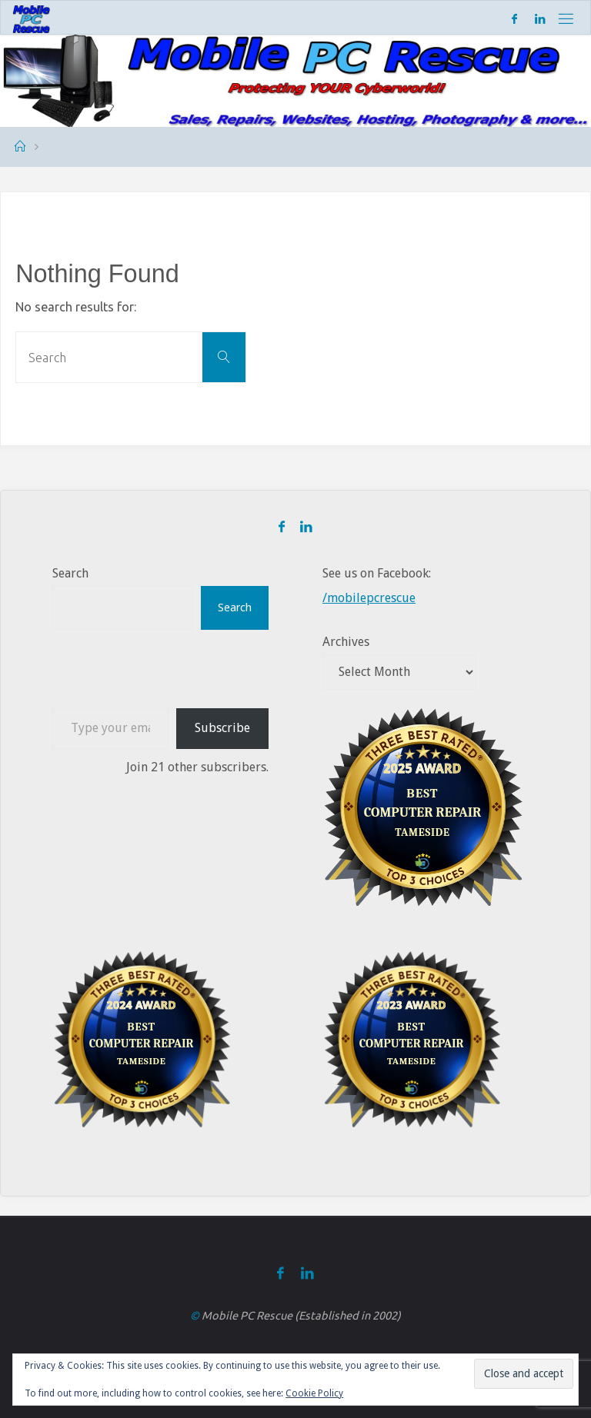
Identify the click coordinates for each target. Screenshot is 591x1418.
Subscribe (222, 728)
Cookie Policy (314, 1393)
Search (70, 573)
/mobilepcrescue (369, 598)
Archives (345, 641)
